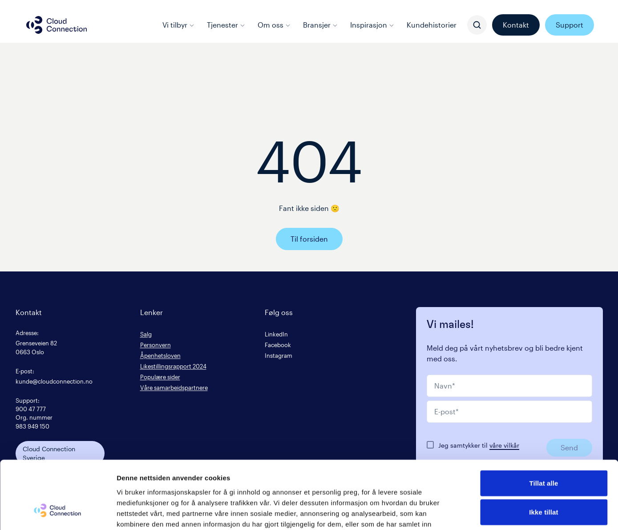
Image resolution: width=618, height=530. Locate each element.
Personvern (155, 344)
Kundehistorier (431, 24)
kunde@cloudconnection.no (54, 381)
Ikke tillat (543, 454)
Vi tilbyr (178, 24)
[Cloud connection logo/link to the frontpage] (56, 25)
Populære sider (160, 376)
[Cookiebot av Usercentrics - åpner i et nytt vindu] (58, 512)
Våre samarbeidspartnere (174, 387)
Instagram (278, 355)
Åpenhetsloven (160, 355)
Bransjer (320, 24)
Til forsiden (309, 239)
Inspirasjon (372, 24)
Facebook (278, 344)
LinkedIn (276, 334)
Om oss (274, 24)
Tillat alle (543, 425)
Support (569, 24)
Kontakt (516, 24)
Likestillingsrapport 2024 (173, 366)
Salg (146, 334)
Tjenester (226, 24)
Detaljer (473, 512)
